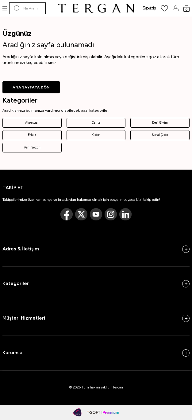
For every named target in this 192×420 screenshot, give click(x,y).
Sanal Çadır (160, 135)
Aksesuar (32, 123)
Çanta (96, 123)
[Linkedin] (125, 214)
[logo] (96, 8)
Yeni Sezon (32, 147)
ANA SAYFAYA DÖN (31, 87)
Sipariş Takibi (149, 8)
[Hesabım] (176, 8)
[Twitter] (81, 214)
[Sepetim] (186, 8)
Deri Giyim (160, 123)
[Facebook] (66, 214)
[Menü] (4, 8)
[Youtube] (96, 214)
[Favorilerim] (164, 10)
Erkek (32, 135)
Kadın (96, 135)
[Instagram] (111, 214)
